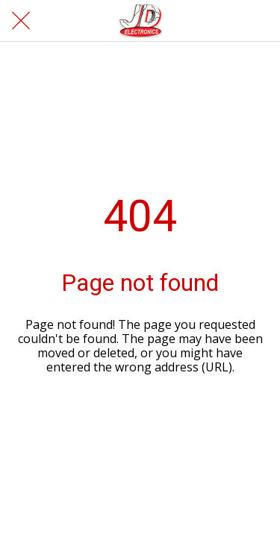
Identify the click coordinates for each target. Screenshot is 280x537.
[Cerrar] (21, 21)
